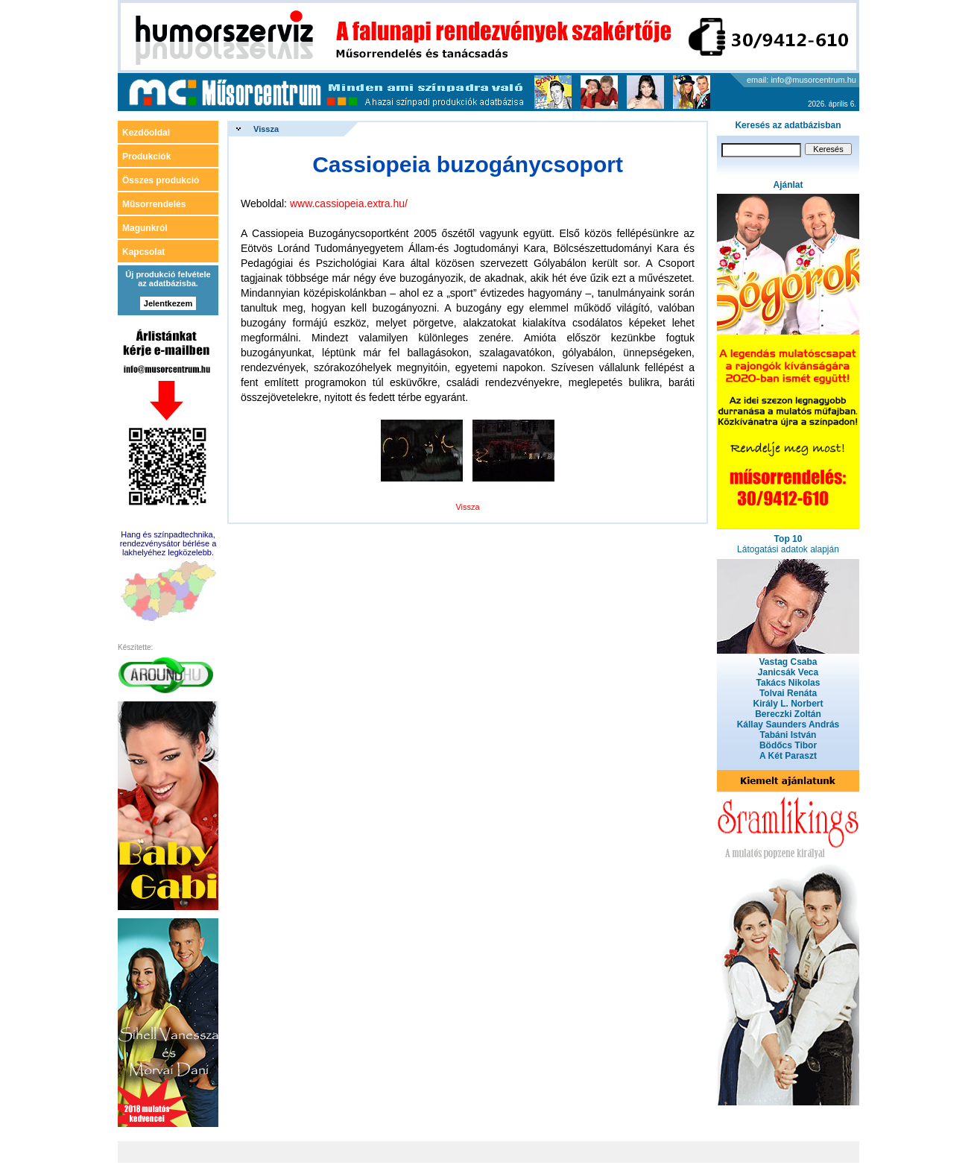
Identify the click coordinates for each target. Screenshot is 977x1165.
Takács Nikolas (788, 683)
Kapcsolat (143, 252)
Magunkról (145, 228)
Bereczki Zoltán (788, 714)
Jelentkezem (168, 303)
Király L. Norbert (788, 703)
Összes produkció (160, 180)
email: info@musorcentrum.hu (801, 79)
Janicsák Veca (788, 672)
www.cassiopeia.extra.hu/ (349, 203)
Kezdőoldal (146, 132)
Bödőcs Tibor (788, 745)
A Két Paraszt (788, 756)
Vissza (266, 128)
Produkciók (146, 156)
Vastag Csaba (788, 662)
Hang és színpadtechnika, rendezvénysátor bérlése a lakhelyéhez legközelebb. (168, 543)
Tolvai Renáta (788, 693)
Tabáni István (788, 735)
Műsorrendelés (154, 204)
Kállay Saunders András (788, 724)
